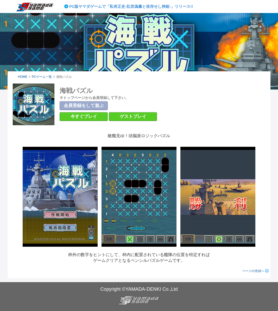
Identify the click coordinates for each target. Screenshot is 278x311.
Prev (67, 6)
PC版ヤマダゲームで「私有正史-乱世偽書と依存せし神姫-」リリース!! (131, 6)
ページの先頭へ (253, 271)
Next (194, 6)
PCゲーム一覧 (42, 77)
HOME (22, 77)
